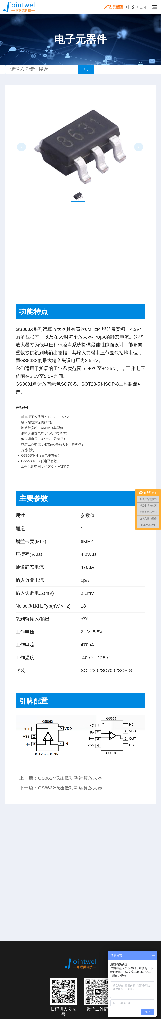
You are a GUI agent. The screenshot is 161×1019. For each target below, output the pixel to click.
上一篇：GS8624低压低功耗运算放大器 (60, 778)
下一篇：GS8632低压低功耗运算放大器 (60, 787)
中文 (131, 7)
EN (143, 7)
